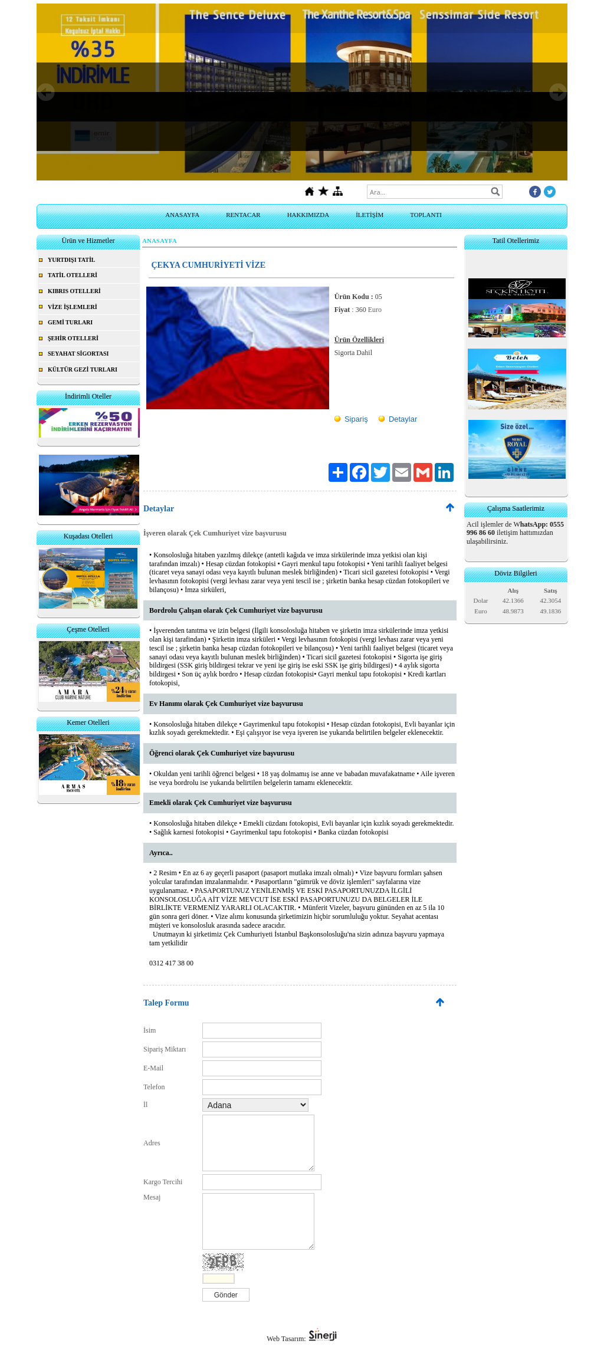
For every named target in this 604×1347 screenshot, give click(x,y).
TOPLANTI (426, 214)
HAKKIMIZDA (308, 214)
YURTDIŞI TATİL (72, 260)
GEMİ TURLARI (70, 322)
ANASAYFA (182, 214)
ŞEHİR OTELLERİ (73, 338)
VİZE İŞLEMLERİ (72, 307)
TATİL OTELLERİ (72, 275)
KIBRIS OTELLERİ (74, 291)
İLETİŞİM (369, 214)
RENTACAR (243, 214)
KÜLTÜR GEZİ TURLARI (82, 369)
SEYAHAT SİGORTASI (78, 353)
